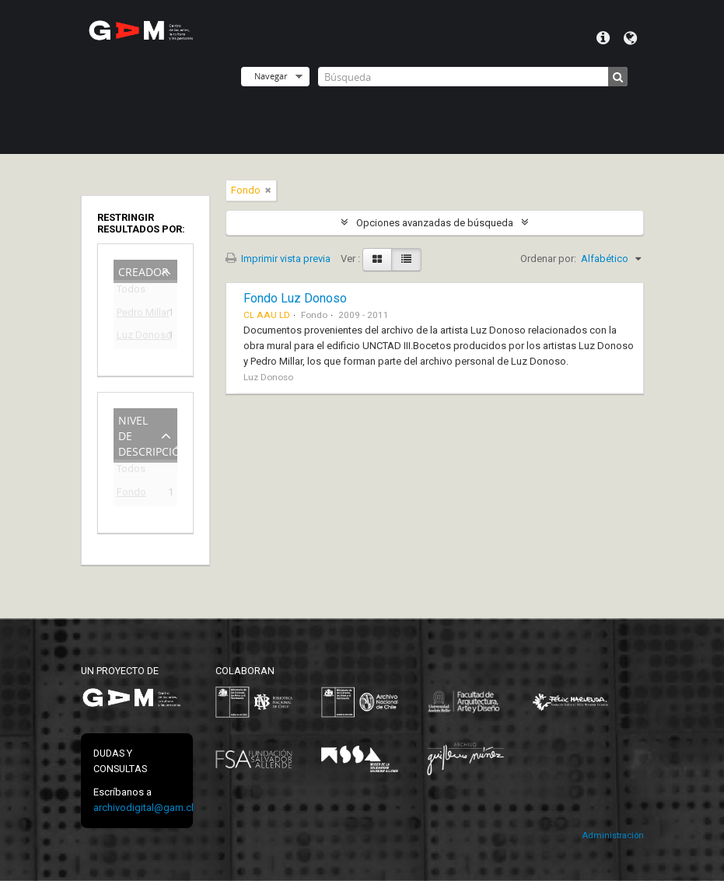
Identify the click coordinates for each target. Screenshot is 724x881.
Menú (603, 38)
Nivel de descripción (147, 434)
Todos (131, 292)
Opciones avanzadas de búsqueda (434, 223)
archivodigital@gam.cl (143, 807)
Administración (613, 835)
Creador (143, 270)
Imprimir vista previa (278, 258)
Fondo (131, 494)
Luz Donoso (134, 337)
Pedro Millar (134, 314)
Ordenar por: (548, 258)
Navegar (270, 76)
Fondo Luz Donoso (295, 298)
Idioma (630, 38)
